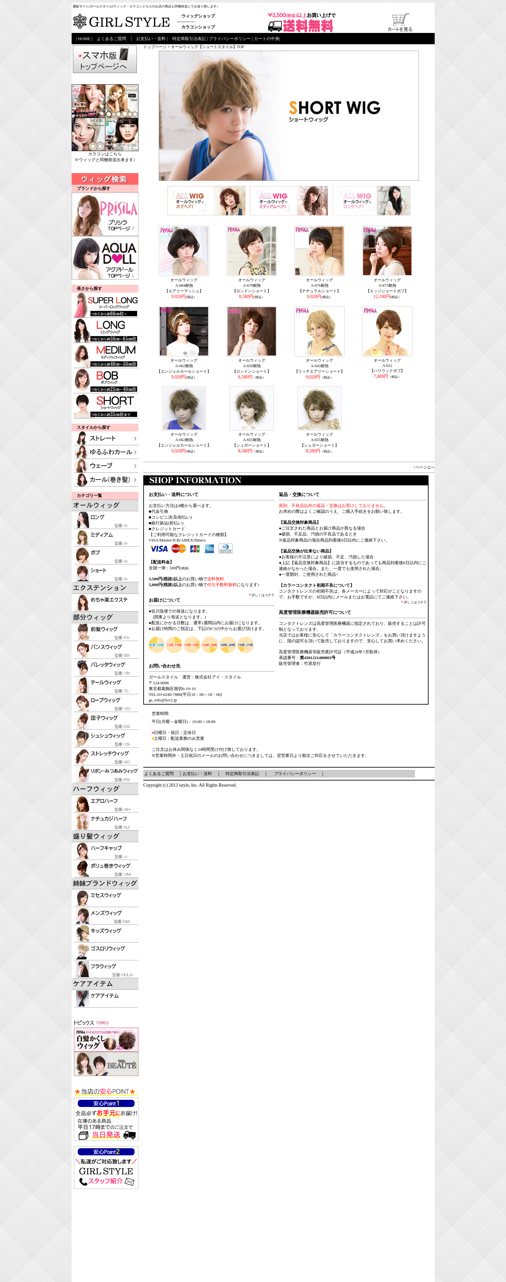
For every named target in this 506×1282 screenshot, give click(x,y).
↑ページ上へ (424, 467)
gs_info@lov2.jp (163, 700)
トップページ (155, 47)
